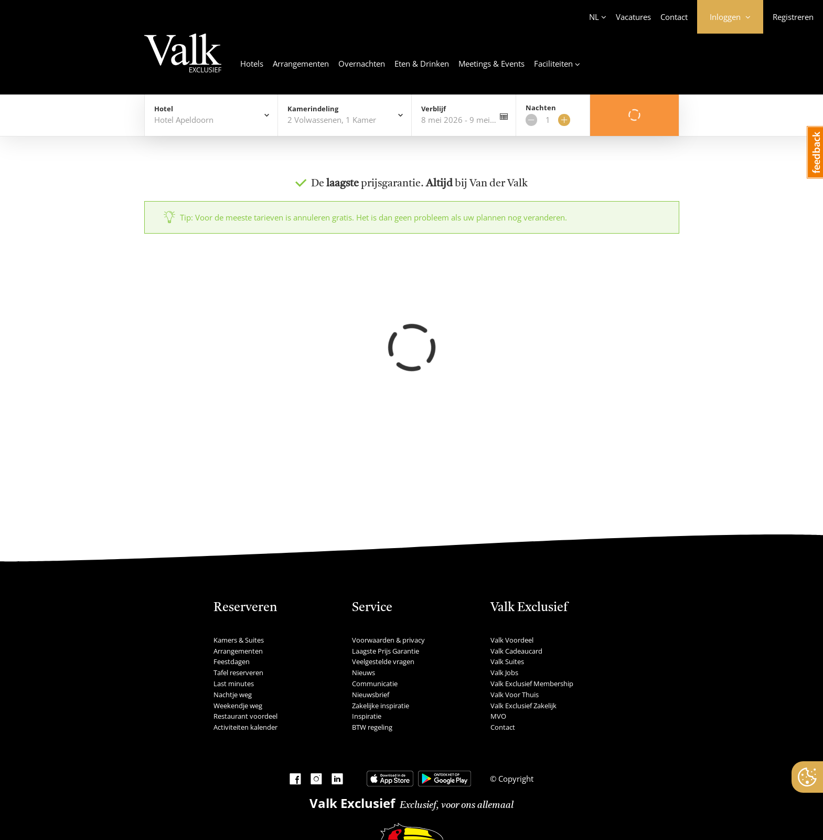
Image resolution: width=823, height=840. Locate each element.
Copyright (514, 778)
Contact (674, 17)
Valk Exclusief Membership (531, 683)
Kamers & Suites (238, 640)
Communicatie (375, 683)
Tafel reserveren (238, 672)
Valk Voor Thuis (514, 694)
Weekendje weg (237, 705)
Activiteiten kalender (245, 727)
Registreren (793, 17)
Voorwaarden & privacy (388, 640)
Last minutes (233, 683)
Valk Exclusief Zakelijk (523, 705)
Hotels (251, 63)
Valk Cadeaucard (516, 651)
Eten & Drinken (421, 63)
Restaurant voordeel (245, 716)
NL (594, 17)
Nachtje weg (232, 694)
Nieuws (363, 672)
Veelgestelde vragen (383, 661)
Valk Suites (507, 661)
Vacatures (633, 17)
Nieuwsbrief (370, 694)
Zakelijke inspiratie (380, 705)
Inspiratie (366, 716)
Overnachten (361, 63)
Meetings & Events (491, 63)
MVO (498, 716)
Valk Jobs (504, 672)
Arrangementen (301, 63)
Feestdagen (231, 661)
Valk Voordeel (511, 640)
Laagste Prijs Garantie (385, 651)
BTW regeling (372, 727)
